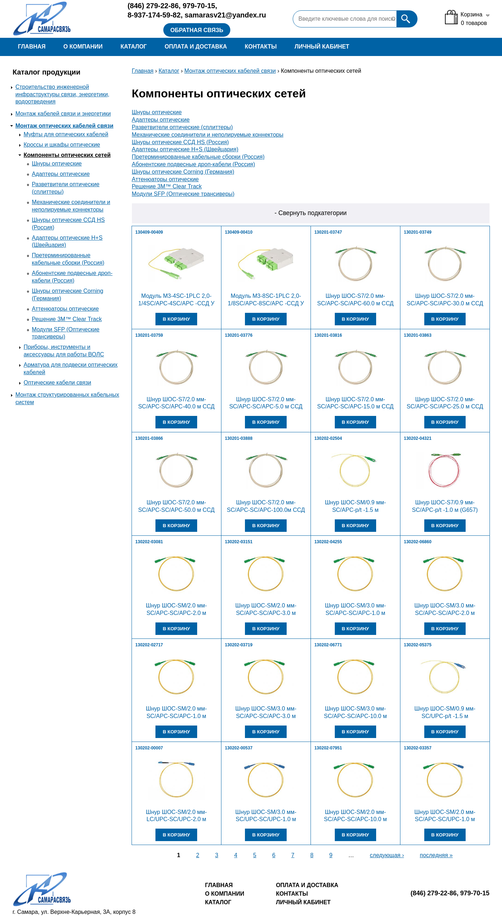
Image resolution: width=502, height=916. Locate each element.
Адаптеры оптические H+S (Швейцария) (185, 149)
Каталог (134, 47)
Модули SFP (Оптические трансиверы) (183, 194)
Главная (32, 47)
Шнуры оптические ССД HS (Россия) (180, 142)
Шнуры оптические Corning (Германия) (183, 172)
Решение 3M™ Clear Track (67, 319)
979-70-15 (199, 6)
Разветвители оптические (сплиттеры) (182, 127)
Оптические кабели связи (57, 383)
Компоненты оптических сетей (67, 155)
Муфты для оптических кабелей (66, 134)
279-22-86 (153, 6)
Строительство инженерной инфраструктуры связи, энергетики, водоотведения (62, 94)
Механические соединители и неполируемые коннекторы (207, 135)
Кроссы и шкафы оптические (62, 145)
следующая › (387, 855)
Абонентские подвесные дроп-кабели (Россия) (193, 164)
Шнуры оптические (57, 164)
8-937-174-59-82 (154, 15)
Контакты (261, 47)
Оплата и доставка (196, 47)
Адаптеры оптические (60, 174)
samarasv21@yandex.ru (225, 15)
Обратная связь (197, 30)
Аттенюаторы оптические (65, 309)
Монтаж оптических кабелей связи (64, 126)
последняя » (436, 855)
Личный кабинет (321, 47)
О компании (83, 47)
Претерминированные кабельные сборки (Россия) (198, 157)
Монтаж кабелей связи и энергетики (63, 114)
